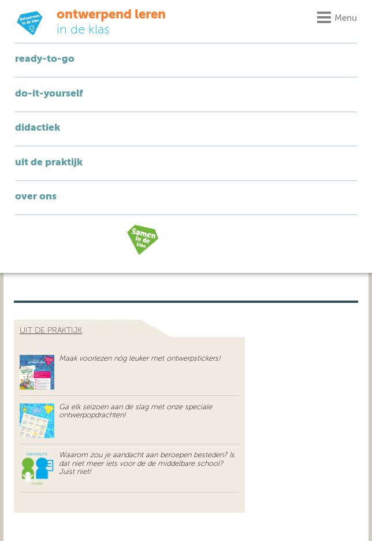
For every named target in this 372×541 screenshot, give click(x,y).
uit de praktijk (51, 331)
